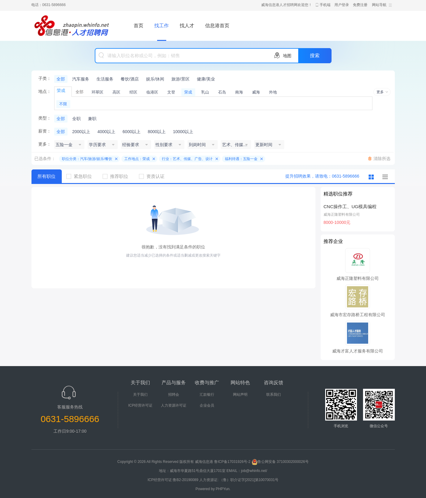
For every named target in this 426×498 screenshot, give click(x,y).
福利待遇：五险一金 (241, 159)
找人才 (187, 25)
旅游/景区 (180, 79)
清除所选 (382, 158)
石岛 (222, 92)
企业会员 (207, 405)
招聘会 (173, 394)
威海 (256, 92)
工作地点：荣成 (137, 159)
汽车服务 (80, 79)
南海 (239, 92)
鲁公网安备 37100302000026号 (280, 462)
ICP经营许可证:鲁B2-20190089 (173, 480)
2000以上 (81, 131)
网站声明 (240, 394)
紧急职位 (81, 176)
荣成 (188, 92)
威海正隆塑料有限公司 (342, 214)
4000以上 (106, 131)
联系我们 (273, 394)
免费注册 (360, 5)
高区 (117, 92)
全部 (61, 79)
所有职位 (47, 176)
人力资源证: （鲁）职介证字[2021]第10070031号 (238, 480)
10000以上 (183, 131)
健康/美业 (206, 79)
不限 (63, 104)
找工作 (161, 25)
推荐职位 (117, 176)
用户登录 (342, 5)
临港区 (152, 92)
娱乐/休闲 (155, 79)
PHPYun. (223, 489)
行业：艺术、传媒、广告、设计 (187, 159)
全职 (76, 118)
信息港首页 (217, 25)
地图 (287, 55)
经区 (133, 92)
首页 (139, 25)
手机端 (325, 5)
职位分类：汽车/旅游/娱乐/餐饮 (87, 159)
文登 (171, 92)
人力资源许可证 (174, 405)
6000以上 (131, 131)
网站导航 (379, 5)
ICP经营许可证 (140, 405)
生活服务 (105, 79)
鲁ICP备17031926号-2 (232, 462)
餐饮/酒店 (130, 79)
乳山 (205, 92)
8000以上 (157, 131)
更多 (380, 92)
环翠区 (98, 92)
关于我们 (140, 394)
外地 (273, 92)
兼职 (92, 118)
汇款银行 (207, 394)
